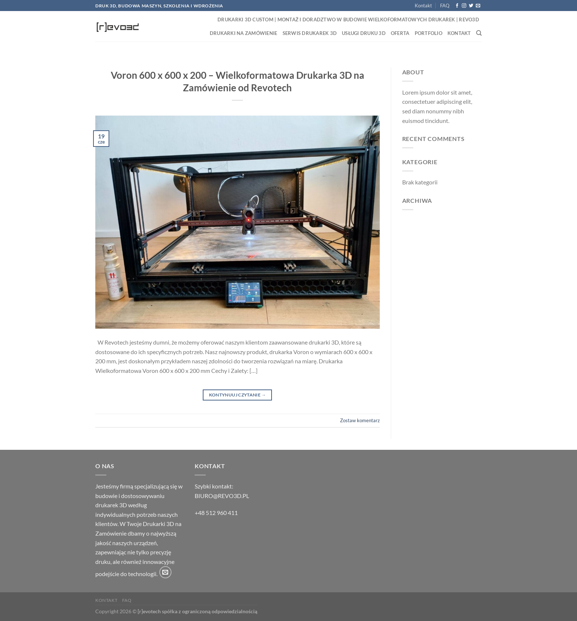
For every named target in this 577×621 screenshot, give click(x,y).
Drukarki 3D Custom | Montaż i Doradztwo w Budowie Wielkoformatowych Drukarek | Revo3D (348, 19)
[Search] (479, 33)
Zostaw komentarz (360, 420)
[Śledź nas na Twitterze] (471, 5)
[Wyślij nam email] (478, 5)
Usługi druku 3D (364, 33)
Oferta (400, 33)
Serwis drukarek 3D (310, 33)
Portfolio (428, 33)
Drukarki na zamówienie (243, 33)
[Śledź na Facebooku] (457, 5)
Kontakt (423, 5)
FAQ (444, 5)
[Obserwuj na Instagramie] (464, 5)
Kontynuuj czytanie (237, 394)
